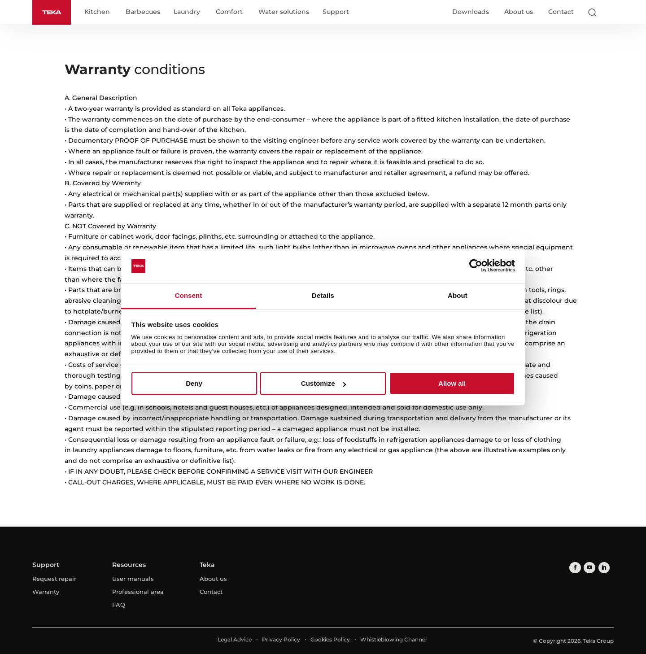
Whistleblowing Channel (393, 639)
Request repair (54, 578)
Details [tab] (323, 295)
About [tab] (457, 295)
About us (518, 12)
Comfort (231, 12)
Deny (194, 383)
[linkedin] (601, 567)
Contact (561, 12)
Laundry (188, 12)
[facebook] (574, 567)
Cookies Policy (330, 639)
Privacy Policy (281, 639)
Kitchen (99, 12)
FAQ (118, 604)
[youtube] (588, 567)
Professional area (138, 591)
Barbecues (144, 12)
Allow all (452, 383)
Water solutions (285, 12)
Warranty (45, 591)
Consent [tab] (188, 295)
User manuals (133, 578)
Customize (323, 383)
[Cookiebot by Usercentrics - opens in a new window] (475, 266)
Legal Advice (235, 639)
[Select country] (610, 13)
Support (337, 12)
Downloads (470, 12)
